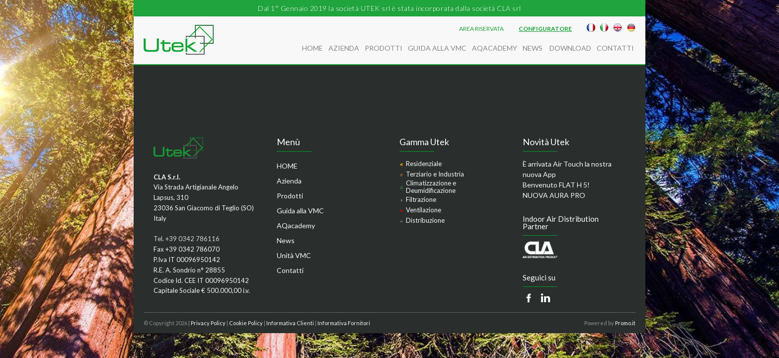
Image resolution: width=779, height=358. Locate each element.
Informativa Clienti (290, 323)
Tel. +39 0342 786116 (187, 239)
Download (570, 48)
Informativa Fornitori (343, 323)
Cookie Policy (246, 323)
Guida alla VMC (437, 48)
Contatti (615, 48)
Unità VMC (294, 255)
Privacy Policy (208, 323)
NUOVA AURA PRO (554, 195)
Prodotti (383, 48)
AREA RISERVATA (481, 29)
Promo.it (625, 323)
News (533, 48)
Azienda (343, 48)
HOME (312, 48)
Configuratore (545, 29)
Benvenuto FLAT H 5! (556, 184)
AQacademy (494, 48)
